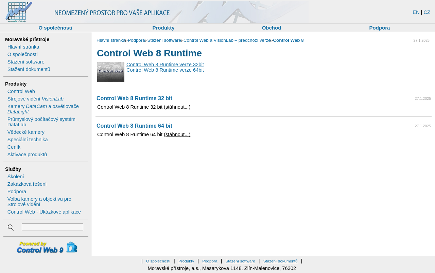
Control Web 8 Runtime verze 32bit (165, 64)
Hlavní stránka (23, 47)
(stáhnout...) (177, 107)
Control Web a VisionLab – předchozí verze (227, 40)
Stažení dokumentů (28, 69)
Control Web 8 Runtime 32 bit (134, 98)
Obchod (271, 28)
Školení (15, 176)
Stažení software (26, 62)
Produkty (163, 28)
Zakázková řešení (27, 184)
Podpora (379, 28)
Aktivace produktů (27, 154)
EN (416, 12)
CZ (426, 12)
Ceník (13, 147)
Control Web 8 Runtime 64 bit (134, 126)
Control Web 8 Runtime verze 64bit (165, 70)
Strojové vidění (35, 99)
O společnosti (55, 28)
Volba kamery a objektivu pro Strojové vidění (39, 201)
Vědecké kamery (26, 132)
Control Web (21, 91)
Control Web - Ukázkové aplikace (44, 212)
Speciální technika (27, 139)
